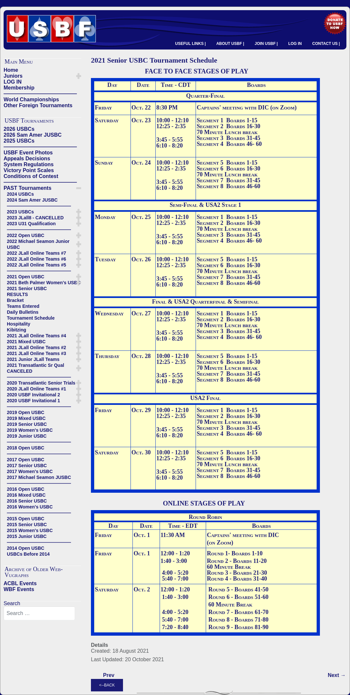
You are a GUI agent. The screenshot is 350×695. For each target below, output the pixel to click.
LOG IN (295, 43)
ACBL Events (20, 583)
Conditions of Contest (31, 176)
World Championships (31, 99)
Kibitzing (16, 329)
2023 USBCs (20, 211)
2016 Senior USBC (27, 501)
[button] (78, 76)
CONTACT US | (326, 43)
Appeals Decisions (27, 158)
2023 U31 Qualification (31, 223)
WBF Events (19, 589)
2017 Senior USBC (27, 465)
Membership (19, 87)
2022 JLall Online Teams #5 (36, 265)
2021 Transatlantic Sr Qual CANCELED (35, 368)
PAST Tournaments (27, 188)
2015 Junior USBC (26, 536)
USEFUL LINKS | (190, 43)
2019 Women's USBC (30, 430)
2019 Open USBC (25, 412)
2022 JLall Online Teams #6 (36, 259)
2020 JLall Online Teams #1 (36, 388)
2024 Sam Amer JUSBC (32, 200)
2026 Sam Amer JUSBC (32, 135)
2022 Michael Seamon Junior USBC (38, 244)
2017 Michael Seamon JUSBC (39, 477)
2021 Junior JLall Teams (33, 359)
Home (11, 70)
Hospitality (18, 324)
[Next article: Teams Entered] (337, 675)
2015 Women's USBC (30, 530)
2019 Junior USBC (26, 436)
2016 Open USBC (25, 489)
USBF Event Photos (28, 152)
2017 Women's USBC (30, 471)
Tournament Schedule (31, 318)
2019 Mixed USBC (26, 418)
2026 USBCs (19, 129)
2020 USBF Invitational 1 (33, 400)
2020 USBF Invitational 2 (33, 394)
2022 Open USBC (25, 235)
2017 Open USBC (25, 459)
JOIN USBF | (266, 43)
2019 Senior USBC (27, 424)
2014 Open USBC (25, 548)
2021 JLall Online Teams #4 (36, 335)
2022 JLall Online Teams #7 (36, 253)
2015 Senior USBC (27, 524)
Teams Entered (23, 306)
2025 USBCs (19, 141)
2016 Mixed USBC (26, 495)
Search (12, 603)
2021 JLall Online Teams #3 (36, 353)
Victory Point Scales (29, 170)
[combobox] (39, 613)
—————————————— (40, 93)
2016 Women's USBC (30, 506)
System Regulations (29, 164)
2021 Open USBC (25, 276)
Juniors (13, 76)
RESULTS (17, 294)
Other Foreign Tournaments (38, 105)
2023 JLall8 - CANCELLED (35, 217)
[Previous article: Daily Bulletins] (108, 675)
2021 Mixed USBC (26, 341)
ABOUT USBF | (230, 43)
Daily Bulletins (22, 312)
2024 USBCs (20, 194)
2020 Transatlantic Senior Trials (41, 383)
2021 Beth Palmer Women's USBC (44, 282)
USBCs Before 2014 (28, 554)
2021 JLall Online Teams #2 (36, 347)
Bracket (15, 300)
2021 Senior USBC (27, 288)
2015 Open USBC (25, 518)
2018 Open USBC (25, 447)
